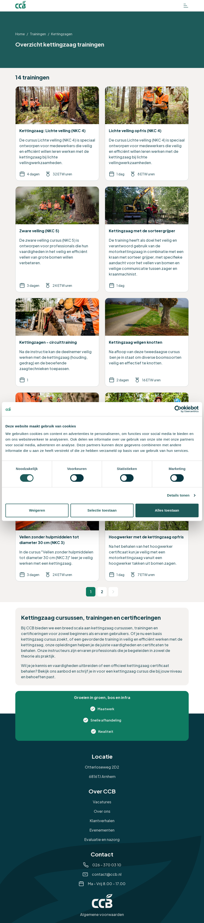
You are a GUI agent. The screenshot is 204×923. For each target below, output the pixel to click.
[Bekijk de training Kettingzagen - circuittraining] (57, 342)
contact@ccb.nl (107, 874)
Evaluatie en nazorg (102, 839)
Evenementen (102, 830)
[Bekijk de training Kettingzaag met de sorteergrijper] (146, 239)
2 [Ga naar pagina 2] (102, 591)
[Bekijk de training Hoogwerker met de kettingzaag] (146, 440)
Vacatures (102, 801)
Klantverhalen (102, 820)
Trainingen (38, 34)
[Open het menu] (186, 5)
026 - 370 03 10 (106, 864)
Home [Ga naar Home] (20, 34)
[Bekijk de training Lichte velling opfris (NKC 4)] (146, 134)
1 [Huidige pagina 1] (90, 591)
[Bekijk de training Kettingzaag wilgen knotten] (146, 342)
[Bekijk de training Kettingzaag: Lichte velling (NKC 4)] (57, 134)
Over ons (102, 811)
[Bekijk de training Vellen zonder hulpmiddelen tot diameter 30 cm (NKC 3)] (57, 537)
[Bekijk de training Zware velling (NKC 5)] (57, 239)
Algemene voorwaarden (102, 914)
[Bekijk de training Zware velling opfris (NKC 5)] (57, 440)
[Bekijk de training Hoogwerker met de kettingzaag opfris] (146, 537)
